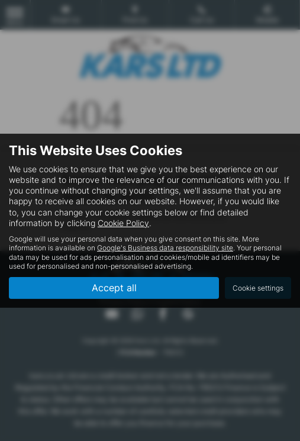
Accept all (114, 288)
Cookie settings (258, 288)
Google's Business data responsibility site (165, 247)
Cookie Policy (123, 223)
